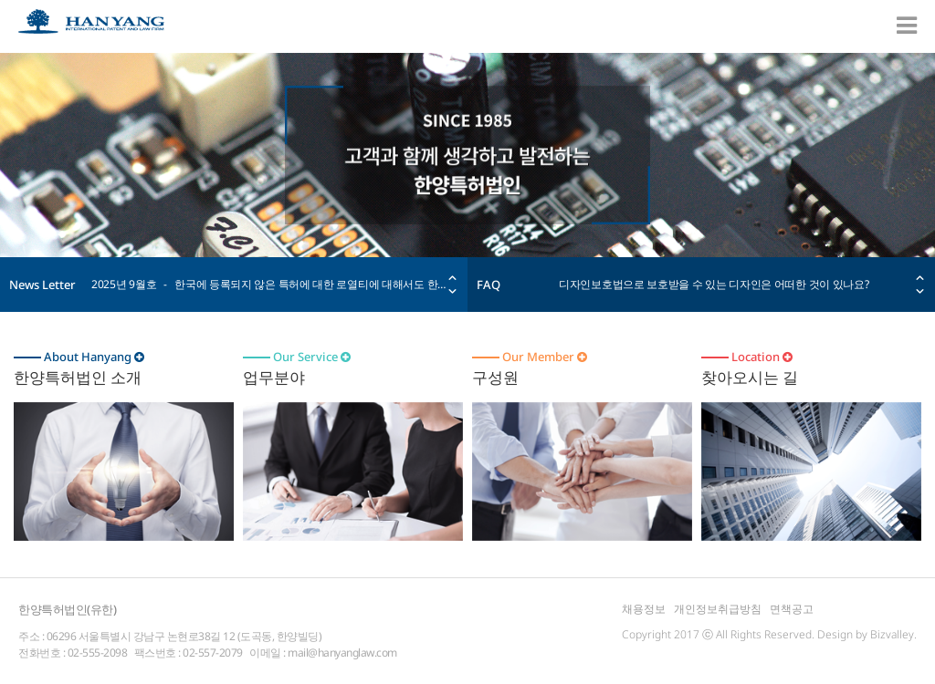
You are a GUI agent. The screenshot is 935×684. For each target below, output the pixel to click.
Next (452, 291)
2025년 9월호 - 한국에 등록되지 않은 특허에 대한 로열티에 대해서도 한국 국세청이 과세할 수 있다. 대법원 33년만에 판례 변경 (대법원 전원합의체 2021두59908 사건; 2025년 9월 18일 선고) (270, 284)
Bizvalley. (893, 634)
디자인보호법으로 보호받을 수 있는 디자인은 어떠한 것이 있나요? (714, 284)
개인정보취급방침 (718, 609)
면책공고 (792, 609)
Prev (452, 277)
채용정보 (644, 609)
